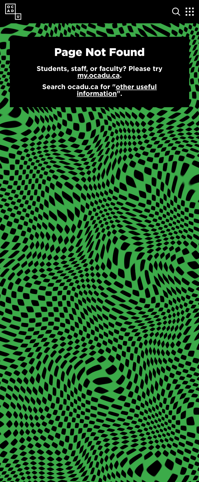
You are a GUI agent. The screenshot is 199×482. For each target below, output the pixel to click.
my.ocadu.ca (98, 75)
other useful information (117, 90)
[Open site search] (176, 12)
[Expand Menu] (190, 12)
